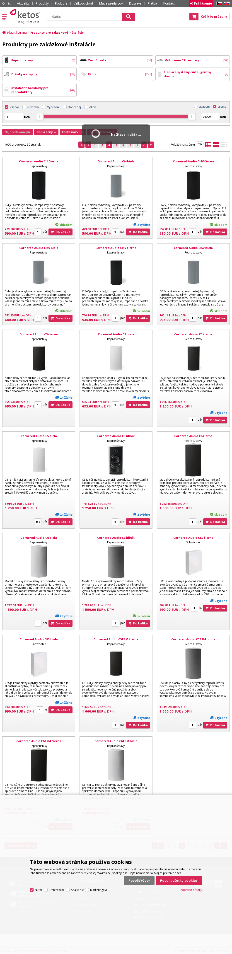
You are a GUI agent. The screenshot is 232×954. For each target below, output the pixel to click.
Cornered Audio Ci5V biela (193, 248)
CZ (218, 3)
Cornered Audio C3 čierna (38, 334)
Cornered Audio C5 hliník (116, 436)
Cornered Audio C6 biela (39, 538)
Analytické (77, 890)
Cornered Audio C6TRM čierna (38, 741)
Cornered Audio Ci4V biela (38, 248)
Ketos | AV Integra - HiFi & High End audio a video (26, 16)
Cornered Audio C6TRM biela (115, 741)
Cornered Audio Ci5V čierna (115, 248)
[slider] (40, 116)
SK (226, 3)
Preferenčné (57, 890)
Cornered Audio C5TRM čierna (116, 639)
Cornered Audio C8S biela (39, 639)
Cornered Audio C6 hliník (116, 538)
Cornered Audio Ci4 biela (116, 161)
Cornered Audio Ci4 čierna (38, 161)
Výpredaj (53, 107)
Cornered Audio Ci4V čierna (193, 161)
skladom (204, 106)
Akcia (93, 107)
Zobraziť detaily (191, 890)
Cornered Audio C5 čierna (193, 334)
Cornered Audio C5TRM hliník (193, 639)
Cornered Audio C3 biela (116, 334)
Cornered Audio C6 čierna (193, 436)
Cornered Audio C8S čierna (193, 538)
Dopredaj (74, 107)
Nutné (39, 890)
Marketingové (99, 890)
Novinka (33, 107)
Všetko (14, 107)
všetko (222, 106)
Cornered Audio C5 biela (39, 436)
